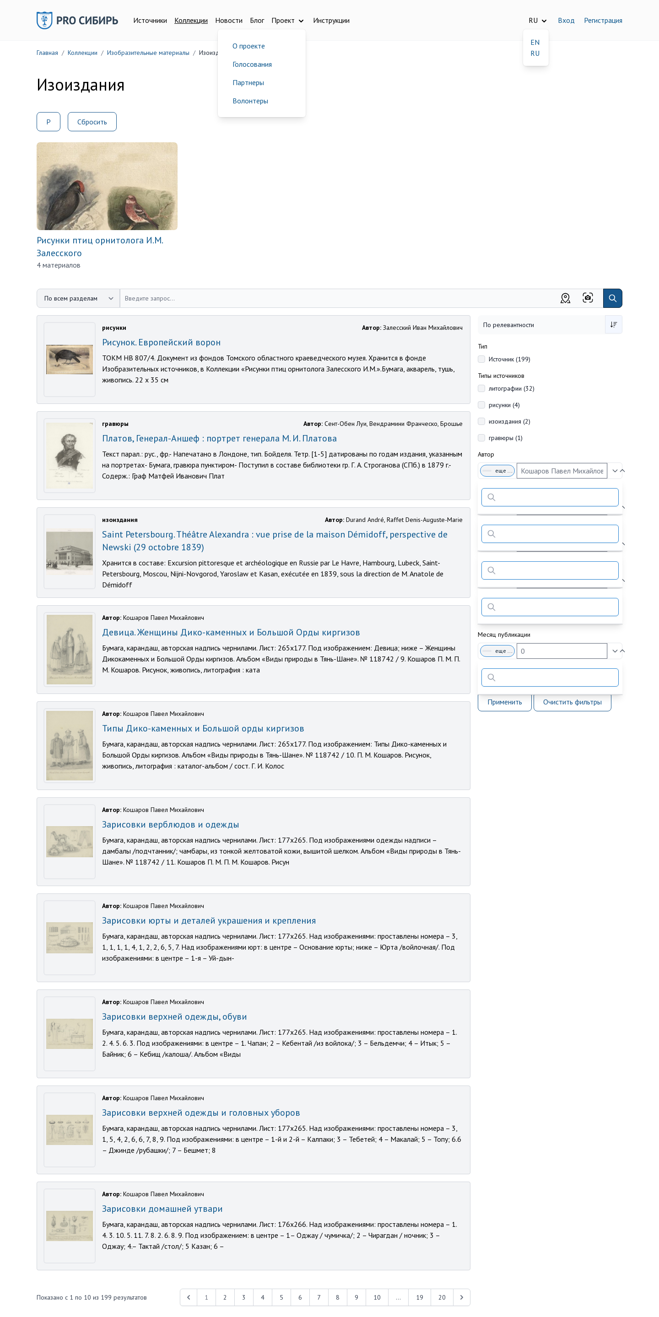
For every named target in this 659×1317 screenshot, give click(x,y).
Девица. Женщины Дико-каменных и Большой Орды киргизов (231, 632)
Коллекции (191, 20)
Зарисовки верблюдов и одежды (170, 824)
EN (535, 42)
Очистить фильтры (572, 701)
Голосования (252, 64)
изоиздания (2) (509, 421)
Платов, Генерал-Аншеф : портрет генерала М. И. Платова (219, 438)
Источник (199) (509, 359)
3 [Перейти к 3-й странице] (244, 1297)
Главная (47, 52)
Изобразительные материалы (148, 52)
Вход (566, 20)
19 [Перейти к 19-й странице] (419, 1297)
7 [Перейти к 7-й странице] (319, 1297)
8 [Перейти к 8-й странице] (338, 1297)
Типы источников (501, 375)
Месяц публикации (504, 634)
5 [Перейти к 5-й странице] (281, 1297)
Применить (504, 701)
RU (535, 53)
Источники (150, 20)
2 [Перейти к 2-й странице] (225, 1297)
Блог (257, 20)
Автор (486, 454)
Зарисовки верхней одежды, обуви (174, 1016)
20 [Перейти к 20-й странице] (442, 1297)
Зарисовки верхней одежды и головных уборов (201, 1112)
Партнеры (248, 82)
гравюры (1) (506, 438)
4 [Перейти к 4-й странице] (263, 1297)
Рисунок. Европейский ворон (161, 342)
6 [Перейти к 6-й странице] (300, 1297)
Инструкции (331, 20)
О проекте (248, 45)
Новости (229, 20)
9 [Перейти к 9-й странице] (356, 1297)
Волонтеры (250, 100)
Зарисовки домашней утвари (162, 1209)
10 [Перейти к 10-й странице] (377, 1297)
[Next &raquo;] (461, 1297)
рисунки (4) (504, 405)
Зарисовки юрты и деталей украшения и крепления (209, 920)
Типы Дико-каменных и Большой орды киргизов (203, 728)
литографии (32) (512, 388)
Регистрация (603, 20)
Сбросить (92, 121)
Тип (482, 346)
